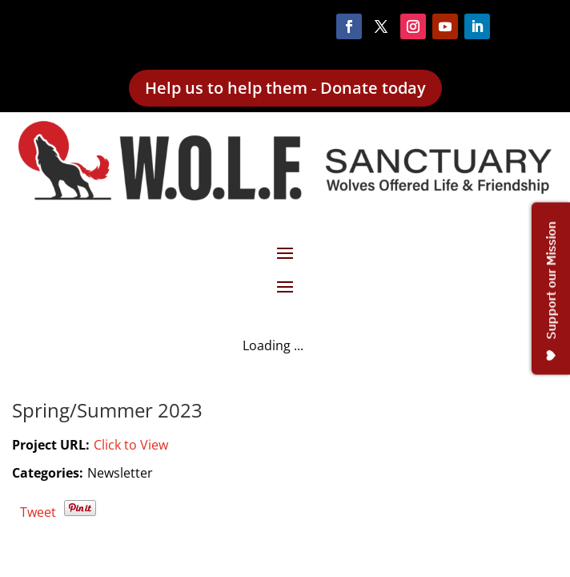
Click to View (131, 445)
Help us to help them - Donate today (285, 88)
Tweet (38, 512)
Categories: (47, 473)
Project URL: (51, 445)
